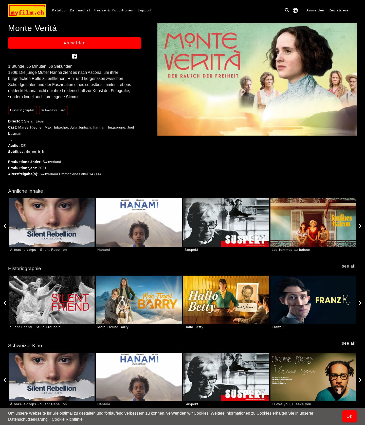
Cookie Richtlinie (67, 419)
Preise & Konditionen (113, 10)
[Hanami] (139, 222)
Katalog (59, 10)
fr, (40, 152)
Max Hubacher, (57, 127)
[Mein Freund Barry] (139, 300)
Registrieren (339, 10)
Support (144, 10)
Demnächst (80, 10)
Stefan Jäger (34, 121)
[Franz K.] (313, 300)
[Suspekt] (226, 222)
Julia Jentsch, (81, 127)
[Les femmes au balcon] (313, 222)
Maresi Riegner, (31, 127)
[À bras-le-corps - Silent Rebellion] (52, 222)
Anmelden (315, 10)
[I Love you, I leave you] (313, 377)
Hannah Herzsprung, (110, 127)
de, (29, 152)
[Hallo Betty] (226, 300)
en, (35, 152)
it (43, 152)
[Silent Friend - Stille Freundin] (52, 300)
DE (23, 146)
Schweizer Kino (53, 110)
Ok (349, 416)
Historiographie (22, 110)
